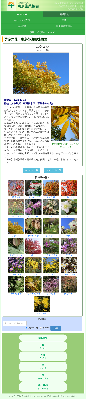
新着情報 (64, 14)
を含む (45, 328)
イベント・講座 (22, 20)
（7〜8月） (43, 367)
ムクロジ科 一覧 (53, 170)
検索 (56, 328)
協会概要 (21, 26)
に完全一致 (33, 328)
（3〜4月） (43, 346)
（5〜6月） (43, 356)
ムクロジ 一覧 (31, 170)
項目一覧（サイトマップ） (43, 32)
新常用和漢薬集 (64, 26)
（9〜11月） (43, 377)
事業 (64, 20)
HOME (22, 14)
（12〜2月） (43, 387)
